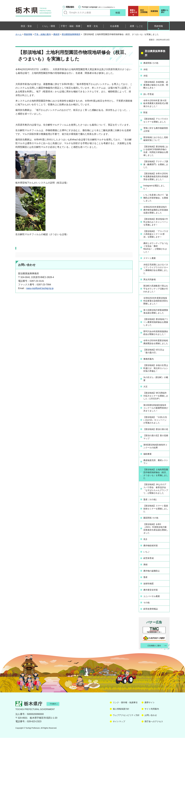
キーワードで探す (65, 12)
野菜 (146, 115)
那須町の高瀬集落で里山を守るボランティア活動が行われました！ (155, 312)
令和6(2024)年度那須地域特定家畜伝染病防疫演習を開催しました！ (155, 327)
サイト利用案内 (152, 761)
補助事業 (148, 503)
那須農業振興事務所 (71, 34)
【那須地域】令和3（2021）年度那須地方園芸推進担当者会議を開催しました (156, 582)
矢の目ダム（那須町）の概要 (155, 420)
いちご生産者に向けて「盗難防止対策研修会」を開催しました (155, 209)
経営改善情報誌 (152, 660)
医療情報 (154, 11)
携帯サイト (150, 755)
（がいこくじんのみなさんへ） (98, 7)
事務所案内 (150, 397)
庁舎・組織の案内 (42, 34)
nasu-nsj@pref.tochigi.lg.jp (39, 288)
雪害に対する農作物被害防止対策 (155, 135)
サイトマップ (119, 774)
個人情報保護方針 (121, 761)
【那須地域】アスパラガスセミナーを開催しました (155, 124)
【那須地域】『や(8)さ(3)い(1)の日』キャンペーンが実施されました (156, 465)
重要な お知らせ (133, 11)
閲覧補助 (70, 7)
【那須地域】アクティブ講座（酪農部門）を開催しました (155, 171)
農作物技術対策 (152, 599)
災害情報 (144, 11)
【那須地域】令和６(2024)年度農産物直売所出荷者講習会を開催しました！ (155, 186)
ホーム (18, 34)
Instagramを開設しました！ (155, 198)
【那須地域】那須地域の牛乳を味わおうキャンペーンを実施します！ (155, 239)
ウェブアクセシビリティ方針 (126, 767)
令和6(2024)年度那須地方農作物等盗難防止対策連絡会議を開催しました (155, 223)
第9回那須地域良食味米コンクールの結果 (155, 495)
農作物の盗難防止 (153, 623)
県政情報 (28, 34)
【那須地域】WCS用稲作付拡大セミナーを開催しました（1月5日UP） (156, 439)
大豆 (146, 428)
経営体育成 (150, 611)
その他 (147, 654)
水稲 (146, 69)
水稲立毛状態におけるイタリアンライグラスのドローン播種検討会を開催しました (155, 292)
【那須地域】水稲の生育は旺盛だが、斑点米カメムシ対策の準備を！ (155, 408)
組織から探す (164, 11)
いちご (147, 605)
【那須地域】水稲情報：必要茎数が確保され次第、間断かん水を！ (155, 86)
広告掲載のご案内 (152, 697)
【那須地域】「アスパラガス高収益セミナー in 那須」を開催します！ (155, 255)
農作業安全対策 (152, 642)
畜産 (146, 630)
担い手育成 (150, 97)
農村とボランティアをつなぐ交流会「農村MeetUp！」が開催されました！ (155, 270)
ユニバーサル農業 (153, 648)
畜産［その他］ (152, 553)
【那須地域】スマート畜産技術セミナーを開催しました (155, 562)
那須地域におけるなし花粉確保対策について (155, 145)
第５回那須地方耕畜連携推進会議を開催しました (155, 340)
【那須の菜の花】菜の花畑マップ (155, 486)
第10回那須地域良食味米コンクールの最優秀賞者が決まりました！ (155, 453)
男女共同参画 (151, 303)
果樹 (146, 617)
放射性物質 (150, 636)
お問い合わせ (151, 767)
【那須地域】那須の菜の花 (155, 476)
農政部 (56, 34)
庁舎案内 (57, 756)
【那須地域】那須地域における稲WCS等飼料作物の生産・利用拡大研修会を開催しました (156, 157)
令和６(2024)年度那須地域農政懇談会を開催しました (155, 378)
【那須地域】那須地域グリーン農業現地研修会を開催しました (155, 353)
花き (146, 593)
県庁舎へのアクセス (154, 774)
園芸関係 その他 (152, 571)
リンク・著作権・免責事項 (125, 755)
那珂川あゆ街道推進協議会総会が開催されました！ (155, 365)
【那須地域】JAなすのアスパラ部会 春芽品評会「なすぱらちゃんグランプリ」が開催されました (156, 540)
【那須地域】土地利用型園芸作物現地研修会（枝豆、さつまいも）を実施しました (155, 523)
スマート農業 (151, 281)
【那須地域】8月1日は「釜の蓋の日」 (155, 389)
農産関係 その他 (152, 63)
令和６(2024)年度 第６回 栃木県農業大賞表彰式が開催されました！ (156, 106)
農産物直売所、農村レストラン (155, 511)
